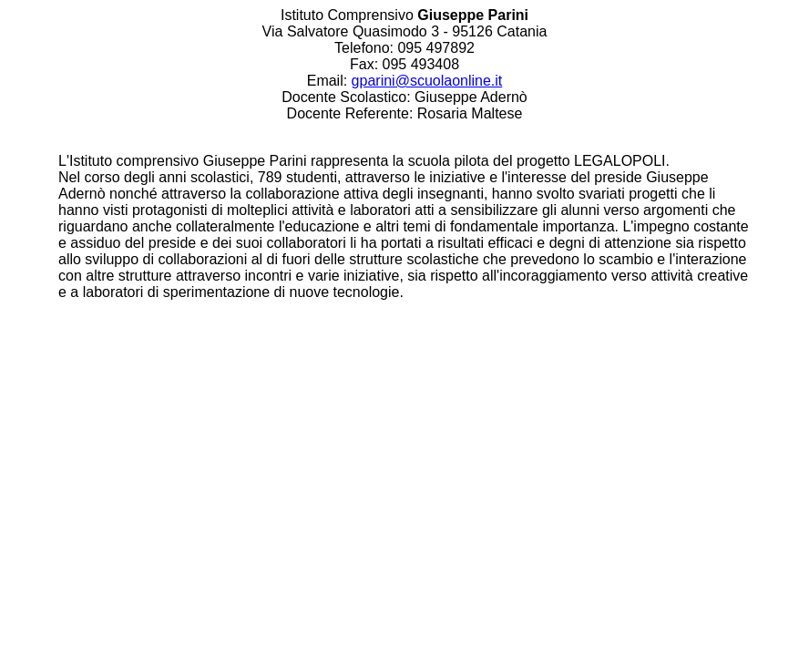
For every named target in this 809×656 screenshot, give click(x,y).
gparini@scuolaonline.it (427, 80)
